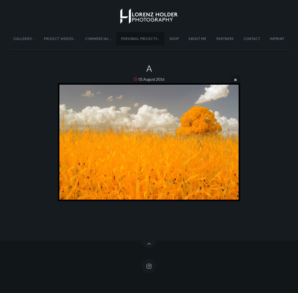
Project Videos (58, 39)
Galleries (22, 39)
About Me (197, 39)
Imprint (277, 39)
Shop (174, 39)
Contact (252, 39)
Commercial (97, 39)
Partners (225, 39)
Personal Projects (139, 39)
